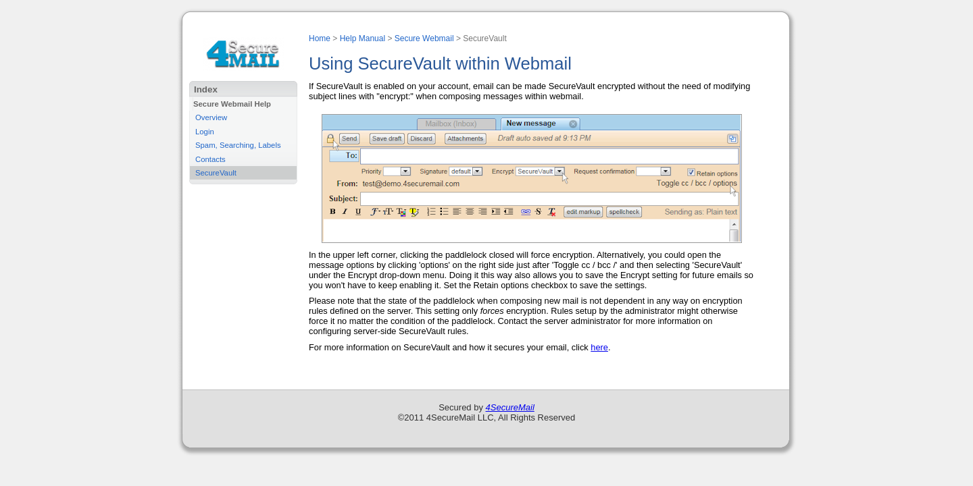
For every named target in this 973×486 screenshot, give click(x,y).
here (599, 347)
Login (204, 132)
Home (319, 38)
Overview (211, 117)
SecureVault (215, 173)
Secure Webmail (424, 38)
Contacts (210, 159)
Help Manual (362, 38)
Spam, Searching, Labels (238, 145)
